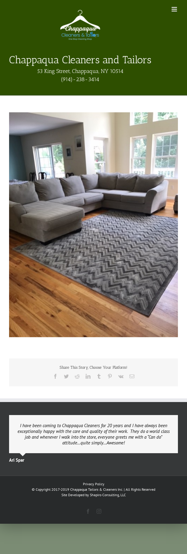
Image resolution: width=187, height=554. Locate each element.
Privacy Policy (93, 484)
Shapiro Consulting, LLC (108, 495)
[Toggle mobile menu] (175, 9)
